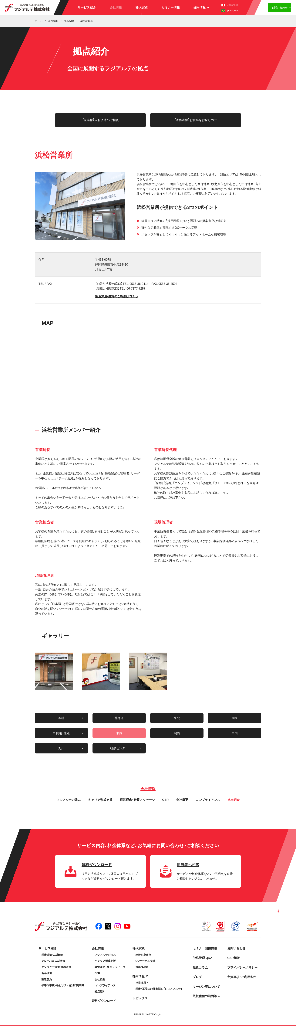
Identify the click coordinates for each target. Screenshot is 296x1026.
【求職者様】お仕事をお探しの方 (195, 120)
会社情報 (116, 7)
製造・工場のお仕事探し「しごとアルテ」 (158, 988)
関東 (235, 718)
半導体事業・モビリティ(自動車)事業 (62, 985)
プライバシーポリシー (242, 967)
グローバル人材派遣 (53, 960)
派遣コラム (200, 967)
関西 (177, 733)
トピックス (140, 998)
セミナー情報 (171, 7)
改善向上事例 (143, 954)
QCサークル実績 (145, 960)
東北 (177, 718)
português (229, 10)
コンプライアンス (208, 799)
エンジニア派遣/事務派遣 (56, 967)
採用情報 (201, 7)
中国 (235, 733)
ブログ (197, 977)
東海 (119, 733)
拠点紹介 (233, 799)
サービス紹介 (87, 7)
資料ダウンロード (104, 1000)
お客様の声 (142, 967)
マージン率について (206, 986)
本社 (61, 718)
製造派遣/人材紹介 (52, 954)
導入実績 (142, 7)
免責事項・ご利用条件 (241, 977)
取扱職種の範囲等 (205, 996)
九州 (61, 748)
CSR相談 (233, 958)
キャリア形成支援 (100, 799)
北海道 (119, 718)
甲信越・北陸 (61, 733)
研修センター (119, 748)
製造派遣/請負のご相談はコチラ (116, 296)
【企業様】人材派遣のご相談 (100, 120)
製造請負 (46, 979)
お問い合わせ (280, 7)
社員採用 (140, 982)
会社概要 (182, 799)
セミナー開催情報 (205, 948)
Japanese (229, 4)
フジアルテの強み (68, 799)
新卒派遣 (46, 973)
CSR (165, 799)
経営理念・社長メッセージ (137, 799)
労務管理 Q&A (202, 958)
